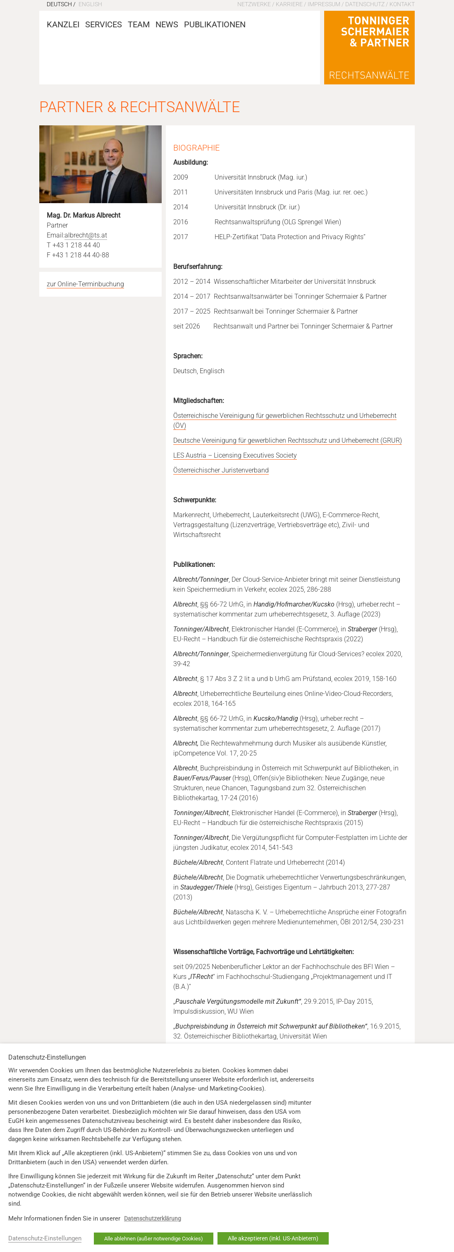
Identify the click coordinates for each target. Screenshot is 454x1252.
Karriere (289, 4)
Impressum (324, 4)
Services (103, 24)
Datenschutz (365, 4)
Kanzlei (63, 24)
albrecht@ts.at (86, 235)
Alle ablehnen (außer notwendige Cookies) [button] (153, 1238)
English (90, 4)
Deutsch (59, 4)
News (166, 24)
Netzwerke (254, 4)
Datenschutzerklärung (152, 1218)
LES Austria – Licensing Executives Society (235, 455)
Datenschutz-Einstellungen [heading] (47, 1057)
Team (139, 24)
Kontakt (402, 4)
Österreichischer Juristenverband (221, 470)
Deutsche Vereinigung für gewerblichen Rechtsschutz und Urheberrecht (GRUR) (287, 440)
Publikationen (215, 24)
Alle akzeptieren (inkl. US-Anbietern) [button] (273, 1238)
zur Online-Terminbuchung (85, 284)
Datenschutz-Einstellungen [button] (44, 1238)
